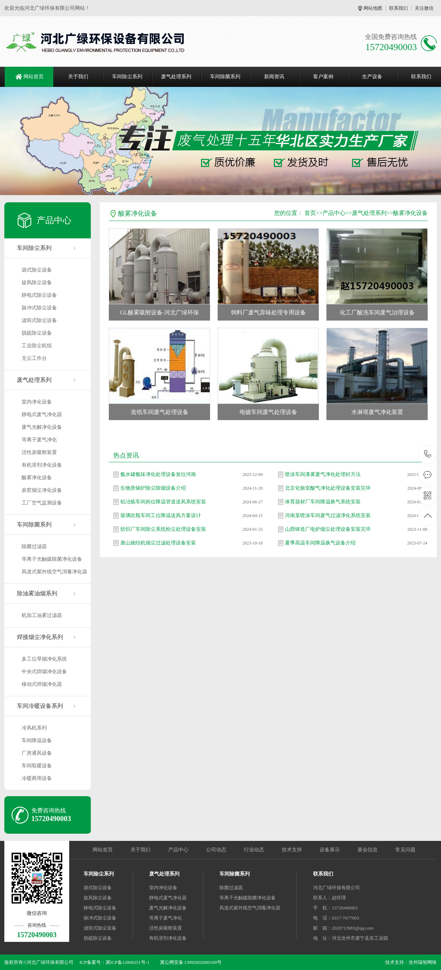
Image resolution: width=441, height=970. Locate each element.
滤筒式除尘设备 (39, 320)
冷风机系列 (34, 728)
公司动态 (216, 849)
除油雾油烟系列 (37, 593)
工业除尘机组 (37, 345)
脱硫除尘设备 (37, 333)
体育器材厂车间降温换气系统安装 (323, 501)
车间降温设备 (37, 740)
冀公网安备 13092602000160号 (191, 962)
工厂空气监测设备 (42, 503)
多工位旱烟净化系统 (44, 659)
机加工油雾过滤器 (42, 615)
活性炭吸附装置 (39, 452)
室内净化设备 (37, 402)
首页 (310, 213)
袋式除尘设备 (37, 270)
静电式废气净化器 (42, 414)
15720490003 (427, 454)
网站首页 (33, 76)
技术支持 (292, 849)
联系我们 (398, 8)
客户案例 (323, 76)
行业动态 (254, 849)
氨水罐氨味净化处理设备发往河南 (158, 474)
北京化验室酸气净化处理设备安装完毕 (328, 488)
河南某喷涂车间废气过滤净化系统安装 (328, 515)
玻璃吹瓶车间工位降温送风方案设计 (160, 515)
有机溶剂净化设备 (42, 465)
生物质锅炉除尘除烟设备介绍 (153, 488)
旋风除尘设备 (37, 282)
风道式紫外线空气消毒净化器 (54, 571)
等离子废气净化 (39, 439)
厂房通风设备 (37, 753)
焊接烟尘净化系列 (40, 637)
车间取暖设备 (37, 765)
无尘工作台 (34, 358)
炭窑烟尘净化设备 (42, 490)
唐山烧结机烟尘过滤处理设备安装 (158, 543)
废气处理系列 (176, 76)
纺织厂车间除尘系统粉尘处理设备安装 (163, 529)
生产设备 (372, 76)
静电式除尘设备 (39, 295)
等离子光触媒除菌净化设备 (52, 559)
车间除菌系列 (225, 76)
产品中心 (334, 213)
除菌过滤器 (34, 546)
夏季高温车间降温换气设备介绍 (320, 543)
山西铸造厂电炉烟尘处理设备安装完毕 (328, 529)
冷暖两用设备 (37, 778)
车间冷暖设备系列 (40, 706)
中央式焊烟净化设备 (44, 671)
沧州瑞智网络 (423, 962)
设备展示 (330, 849)
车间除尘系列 (127, 76)
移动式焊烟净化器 (42, 684)
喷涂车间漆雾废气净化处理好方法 (323, 474)
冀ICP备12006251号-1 (128, 962)
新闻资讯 (274, 76)
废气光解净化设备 (42, 427)
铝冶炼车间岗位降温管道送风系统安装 (163, 501)
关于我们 (78, 76)
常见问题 (405, 849)
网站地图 (373, 8)
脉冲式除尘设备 (39, 307)
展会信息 (367, 849)
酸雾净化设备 (37, 477)
